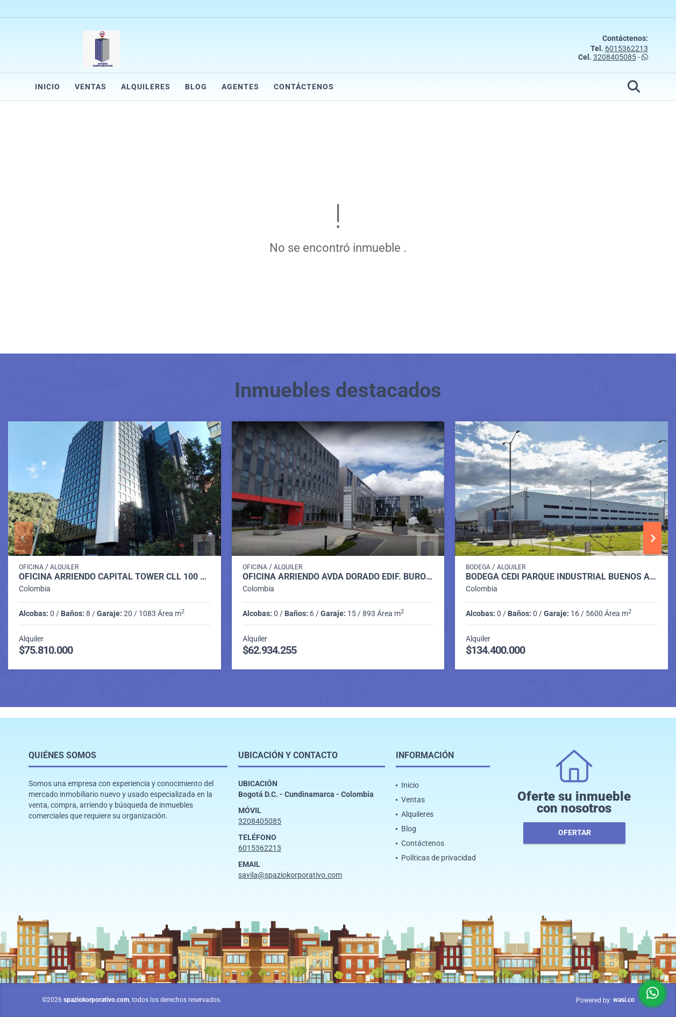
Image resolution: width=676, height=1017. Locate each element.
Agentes (240, 86)
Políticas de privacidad (438, 857)
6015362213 (626, 48)
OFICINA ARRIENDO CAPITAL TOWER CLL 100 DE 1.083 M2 (114, 577)
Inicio (47, 86)
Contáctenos (304, 86)
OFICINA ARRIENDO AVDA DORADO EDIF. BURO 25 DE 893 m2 (338, 577)
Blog (196, 86)
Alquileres (145, 86)
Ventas (90, 86)
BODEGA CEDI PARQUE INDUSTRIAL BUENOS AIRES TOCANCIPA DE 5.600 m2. (561, 577)
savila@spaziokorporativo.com (290, 875)
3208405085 (614, 57)
